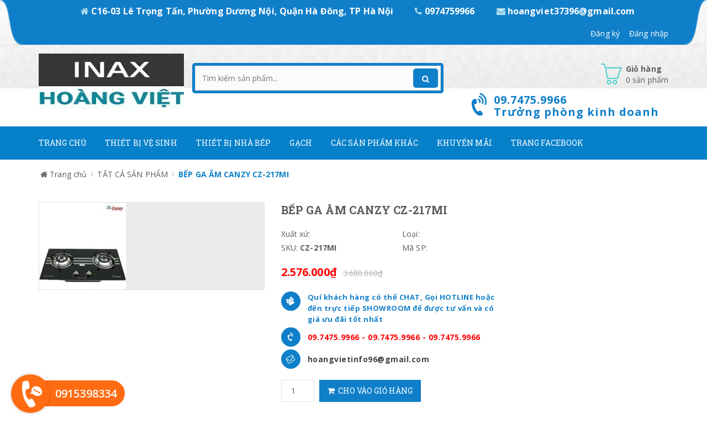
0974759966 (446, 11)
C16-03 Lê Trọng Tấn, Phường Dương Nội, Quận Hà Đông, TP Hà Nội (238, 11)
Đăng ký (605, 33)
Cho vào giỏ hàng (370, 390)
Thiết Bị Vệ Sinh (141, 142)
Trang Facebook (547, 142)
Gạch (300, 142)
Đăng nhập (648, 33)
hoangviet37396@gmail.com (566, 11)
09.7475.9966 (334, 337)
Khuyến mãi (464, 142)
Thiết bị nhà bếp (233, 142)
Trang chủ (62, 142)
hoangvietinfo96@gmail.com (369, 359)
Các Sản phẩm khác (374, 142)
